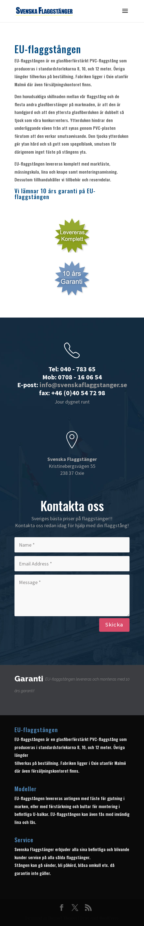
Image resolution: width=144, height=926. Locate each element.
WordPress (109, 918)
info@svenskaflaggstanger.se (83, 384)
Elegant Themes (62, 918)
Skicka (114, 625)
